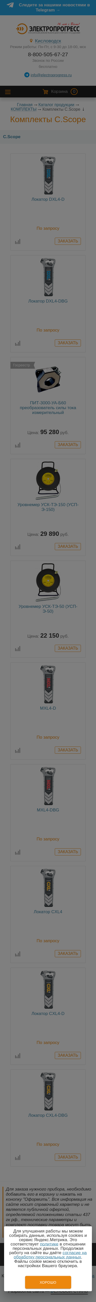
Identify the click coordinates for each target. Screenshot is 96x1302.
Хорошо (48, 1282)
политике (49, 1244)
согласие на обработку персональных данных (50, 1255)
